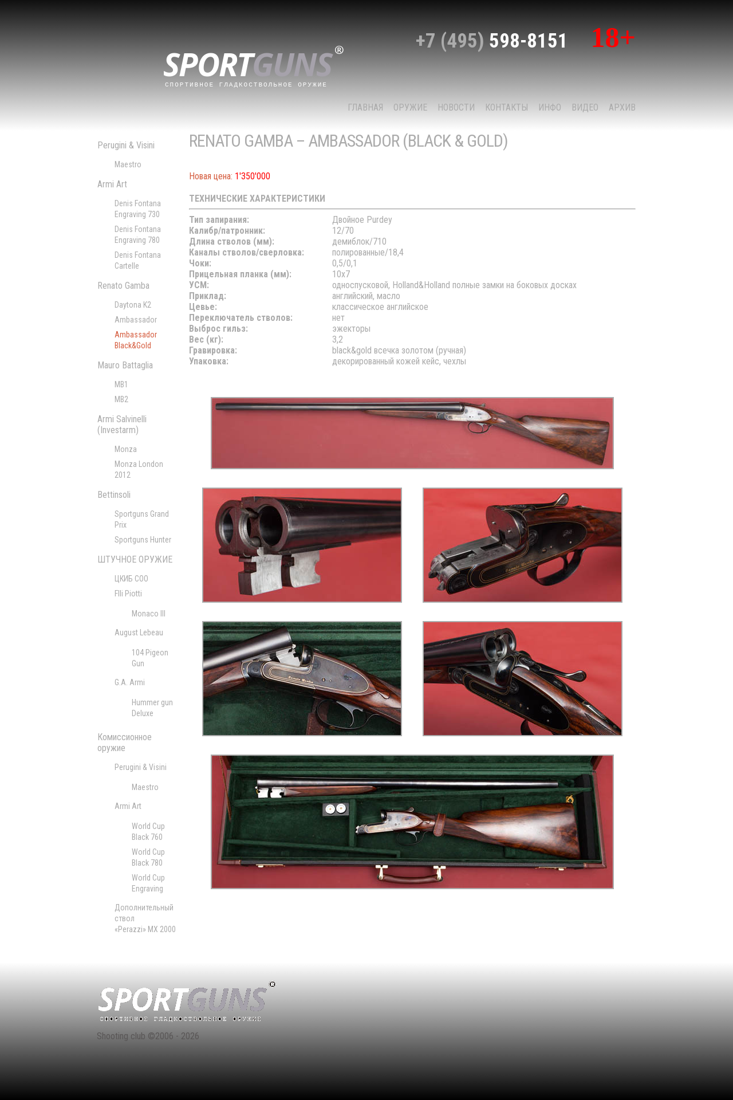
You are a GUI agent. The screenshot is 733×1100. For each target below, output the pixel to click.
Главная (365, 107)
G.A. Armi (130, 682)
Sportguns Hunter (143, 539)
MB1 (121, 384)
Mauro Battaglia (125, 365)
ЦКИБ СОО (131, 578)
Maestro (128, 164)
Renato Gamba (123, 285)
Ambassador (136, 319)
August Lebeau (139, 632)
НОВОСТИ (456, 107)
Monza (126, 449)
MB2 (121, 399)
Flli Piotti (128, 593)
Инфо (549, 107)
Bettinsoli (114, 494)
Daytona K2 (133, 304)
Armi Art (112, 184)
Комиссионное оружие (124, 742)
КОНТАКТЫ (506, 107)
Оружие (410, 107)
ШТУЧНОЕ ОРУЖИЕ (134, 559)
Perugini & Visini (126, 145)
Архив (622, 107)
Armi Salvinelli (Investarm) (122, 424)
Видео (585, 107)
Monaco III (148, 613)
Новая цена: (210, 176)
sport (253, 65)
